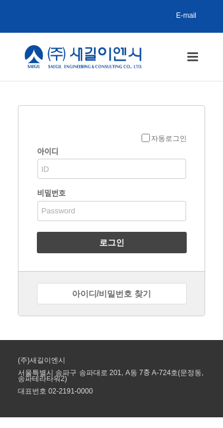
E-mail (186, 15)
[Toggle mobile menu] (193, 57)
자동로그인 (164, 138)
